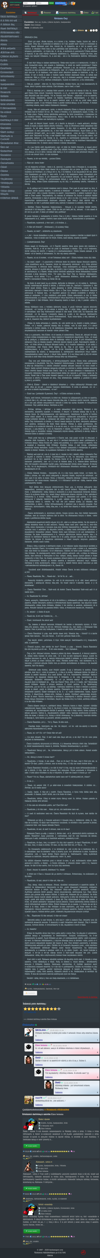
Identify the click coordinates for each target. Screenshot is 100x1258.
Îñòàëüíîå (5, 92)
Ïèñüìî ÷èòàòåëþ (46, 1204)
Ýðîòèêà (4, 187)
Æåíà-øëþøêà (7, 48)
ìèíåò (55, 1156)
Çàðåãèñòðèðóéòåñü (33, 1110)
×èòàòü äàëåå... (32, 1146)
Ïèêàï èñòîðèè (7, 104)
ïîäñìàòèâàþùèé (46, 1156)
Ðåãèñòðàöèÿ (60, 3)
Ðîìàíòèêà (5, 124)
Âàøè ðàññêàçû (9, 28)
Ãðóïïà (3, 40)
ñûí (31, 1156)
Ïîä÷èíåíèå (5, 112)
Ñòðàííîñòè (6, 151)
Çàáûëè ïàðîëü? (30, 6)
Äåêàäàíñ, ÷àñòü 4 (44, 1162)
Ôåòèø (4, 171)
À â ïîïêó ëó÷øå (8, 20)
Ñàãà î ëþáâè (44, 1119)
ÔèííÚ (37, 1058)
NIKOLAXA (40, 1030)
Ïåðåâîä (4, 96)
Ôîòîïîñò (4, 175)
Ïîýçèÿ (3, 116)
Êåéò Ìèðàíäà (36, 25)
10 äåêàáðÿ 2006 (36, 28)
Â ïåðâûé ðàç (7, 24)
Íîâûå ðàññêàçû (8, 16)
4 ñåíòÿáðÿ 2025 (47, 1126)
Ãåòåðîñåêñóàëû (9, 36)
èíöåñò (36, 1156)
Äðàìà (3, 44)
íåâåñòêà (29, 1199)
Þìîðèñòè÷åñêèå (9, 198)
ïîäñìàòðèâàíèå (40, 1199)
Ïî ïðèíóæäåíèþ (8, 108)
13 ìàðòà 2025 (46, 1211)
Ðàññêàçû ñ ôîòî (9, 120)
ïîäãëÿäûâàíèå (39, 989)
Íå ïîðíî (3, 88)
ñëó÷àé (56, 989)
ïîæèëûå (49, 989)
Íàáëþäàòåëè (7, 84)
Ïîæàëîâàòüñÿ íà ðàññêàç (87, 997)
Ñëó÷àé (4, 147)
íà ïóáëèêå (62, 1199)
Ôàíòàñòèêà (7, 163)
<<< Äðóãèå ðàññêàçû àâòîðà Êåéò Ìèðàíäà (40, 1019)
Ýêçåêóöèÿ (6, 179)
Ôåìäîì (3, 167)
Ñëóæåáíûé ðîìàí (9, 143)
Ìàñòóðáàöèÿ (7, 76)
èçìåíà (29, 989)
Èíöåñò (4, 64)
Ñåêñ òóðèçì (7, 132)
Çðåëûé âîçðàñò (9, 56)
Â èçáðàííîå (30, 993)
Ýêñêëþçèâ (6, 183)
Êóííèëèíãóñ (6, 72)
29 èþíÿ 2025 (43, 1168)
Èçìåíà (3, 60)
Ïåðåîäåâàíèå (7, 100)
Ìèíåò (3, 80)
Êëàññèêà (5, 68)
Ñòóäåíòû (5, 155)
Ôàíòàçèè (5, 159)
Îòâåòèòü (39, 1040)
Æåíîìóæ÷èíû (7, 52)
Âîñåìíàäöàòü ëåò (9, 32)
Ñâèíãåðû (5, 128)
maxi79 (38, 1098)
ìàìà (27, 1156)
